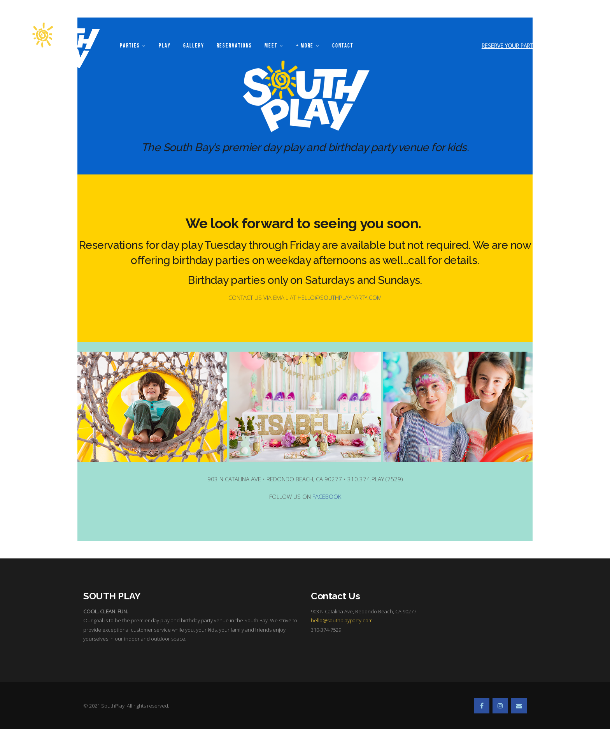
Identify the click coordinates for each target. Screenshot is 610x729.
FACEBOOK (326, 496)
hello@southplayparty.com (342, 620)
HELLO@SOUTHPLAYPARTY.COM (340, 297)
